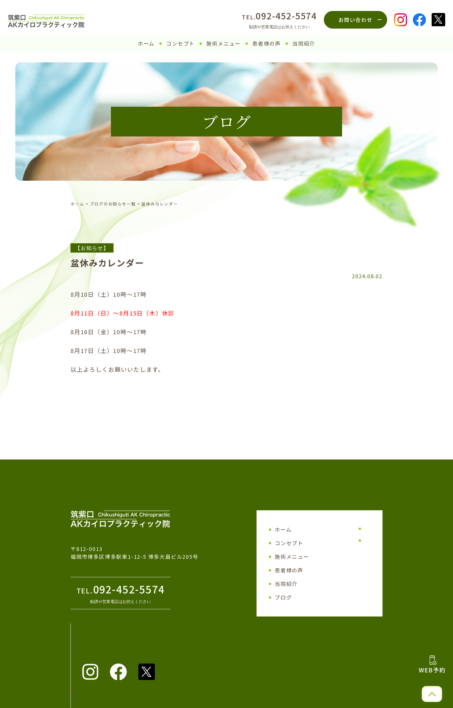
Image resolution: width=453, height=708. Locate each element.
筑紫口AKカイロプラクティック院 (223, 700)
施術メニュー (223, 43)
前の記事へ (84, 412)
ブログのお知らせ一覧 (112, 204)
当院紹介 (303, 43)
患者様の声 (266, 43)
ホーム (146, 43)
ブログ (283, 597)
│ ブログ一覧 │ (226, 412)
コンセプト (180, 43)
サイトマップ (338, 528)
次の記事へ (368, 412)
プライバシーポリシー (347, 540)
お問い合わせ (355, 19)
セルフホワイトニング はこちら (112, 635)
